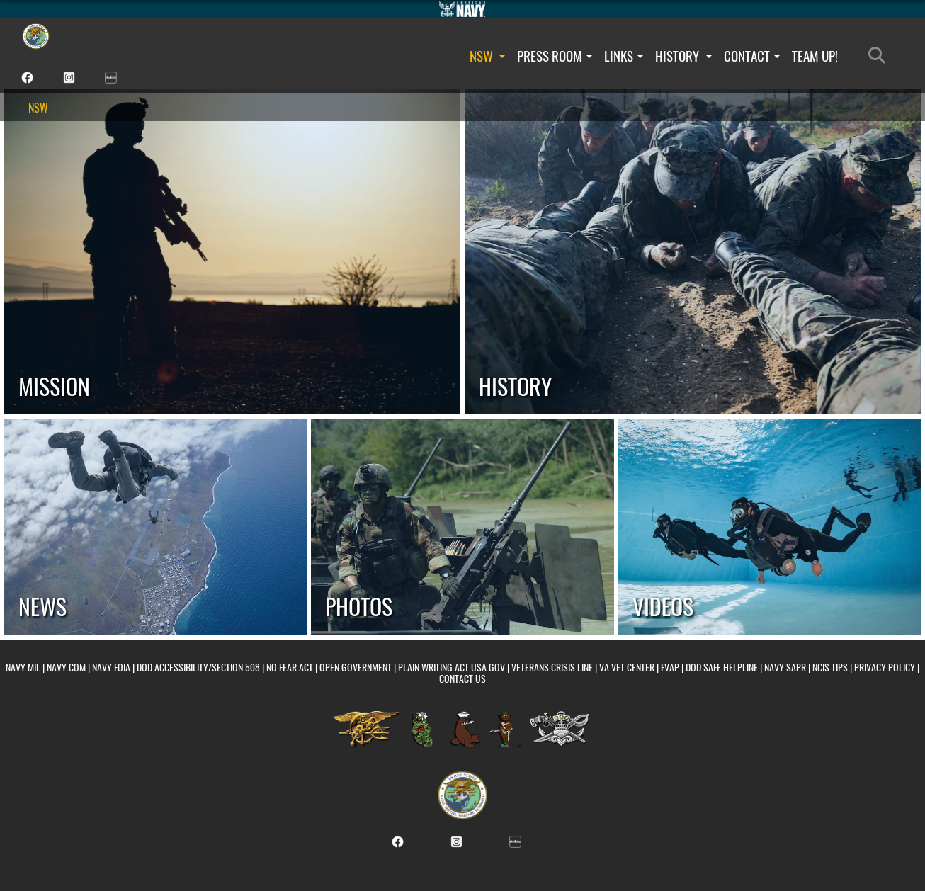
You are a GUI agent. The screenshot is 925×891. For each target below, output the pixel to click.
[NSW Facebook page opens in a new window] (27, 76)
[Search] (880, 56)
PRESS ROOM (555, 56)
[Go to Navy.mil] (462, 9)
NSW (488, 56)
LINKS (624, 56)
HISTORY (684, 56)
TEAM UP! (815, 56)
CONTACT (752, 56)
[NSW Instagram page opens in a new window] (69, 76)
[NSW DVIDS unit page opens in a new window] (111, 76)
